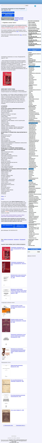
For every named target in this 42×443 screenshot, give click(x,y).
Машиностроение (32, 212)
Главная (30, 52)
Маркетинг (31, 171)
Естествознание (32, 111)
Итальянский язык (32, 129)
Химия (30, 74)
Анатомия (31, 87)
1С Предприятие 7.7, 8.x (34, 227)
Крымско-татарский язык (34, 140)
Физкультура (31, 101)
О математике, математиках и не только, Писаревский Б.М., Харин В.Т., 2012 (18, 263)
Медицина (31, 220)
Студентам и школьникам (34, 114)
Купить (2, 196)
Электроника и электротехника (32, 186)
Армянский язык (32, 134)
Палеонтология (32, 109)
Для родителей (32, 116)
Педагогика (31, 83)
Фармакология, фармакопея (34, 188)
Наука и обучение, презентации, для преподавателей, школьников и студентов (34, 61)
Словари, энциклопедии (34, 233)
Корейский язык (32, 138)
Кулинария (31, 236)
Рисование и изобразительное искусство (34, 120)
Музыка (30, 102)
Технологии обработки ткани (35, 199)
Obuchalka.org (4, 439)
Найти (29, 244)
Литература (31, 70)
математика (16, 239)
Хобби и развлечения (33, 184)
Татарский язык (32, 136)
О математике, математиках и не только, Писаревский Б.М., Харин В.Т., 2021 (18, 249)
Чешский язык (32, 151)
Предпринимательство (33, 178)
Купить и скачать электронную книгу (20, 226)
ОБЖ (30, 92)
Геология (31, 208)
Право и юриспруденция (34, 98)
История (30, 93)
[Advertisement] (10, 47)
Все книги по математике (33, 20)
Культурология (32, 115)
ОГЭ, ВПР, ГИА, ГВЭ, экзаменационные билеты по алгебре (34, 33)
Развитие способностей (34, 216)
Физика (30, 71)
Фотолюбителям (32, 183)
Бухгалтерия (31, 175)
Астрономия (31, 100)
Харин (2, 240)
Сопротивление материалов (34, 121)
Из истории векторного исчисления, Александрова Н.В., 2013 (18, 396)
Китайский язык (32, 158)
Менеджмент (31, 170)
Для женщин (31, 213)
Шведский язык (32, 153)
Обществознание (32, 107)
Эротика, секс (32, 232)
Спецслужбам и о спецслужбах (32, 222)
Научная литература (33, 118)
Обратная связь (31, 245)
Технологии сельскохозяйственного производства (33, 206)
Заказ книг (31, 209)
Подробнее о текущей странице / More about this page (18, 19)
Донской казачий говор (33, 155)
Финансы (31, 174)
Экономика (31, 172)
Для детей (31, 78)
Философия (31, 97)
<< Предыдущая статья (8, 425)
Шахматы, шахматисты (33, 217)
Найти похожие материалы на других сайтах (7, 19)
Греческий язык (32, 146)
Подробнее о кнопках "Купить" (9, 22)
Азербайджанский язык (33, 141)
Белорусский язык (32, 133)
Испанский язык (32, 127)
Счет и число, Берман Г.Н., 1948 (17, 410)
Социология (31, 82)
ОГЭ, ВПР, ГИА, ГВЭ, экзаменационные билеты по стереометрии (34, 44)
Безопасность (32, 235)
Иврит (30, 157)
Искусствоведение (32, 79)
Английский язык (32, 124)
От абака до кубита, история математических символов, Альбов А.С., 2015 (18, 307)
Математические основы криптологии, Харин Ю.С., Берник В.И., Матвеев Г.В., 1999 (18, 276)
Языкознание (31, 161)
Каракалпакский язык (33, 166)
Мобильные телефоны (33, 196)
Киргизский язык (32, 163)
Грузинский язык (32, 162)
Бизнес (30, 176)
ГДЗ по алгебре (31, 22)
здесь (17, 31)
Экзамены (30, 58)
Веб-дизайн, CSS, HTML (34, 228)
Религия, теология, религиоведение (33, 106)
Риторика (31, 91)
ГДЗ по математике (32, 25)
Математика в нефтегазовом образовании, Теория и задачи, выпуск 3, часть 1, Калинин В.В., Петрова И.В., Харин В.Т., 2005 (19, 291)
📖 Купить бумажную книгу (8, 12)
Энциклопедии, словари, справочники (33, 240)
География (31, 110)
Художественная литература (35, 89)
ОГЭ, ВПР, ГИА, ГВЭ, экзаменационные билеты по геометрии (34, 37)
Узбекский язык (32, 137)
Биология (31, 75)
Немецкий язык (32, 128)
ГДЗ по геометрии (32, 24)
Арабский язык (32, 142)
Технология (31, 80)
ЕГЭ (29, 57)
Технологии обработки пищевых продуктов (33, 201)
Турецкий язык (32, 144)
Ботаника (31, 88)
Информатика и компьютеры (35, 73)
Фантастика (31, 226)
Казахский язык (32, 145)
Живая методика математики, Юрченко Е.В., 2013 (17, 366)
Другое (29, 242)
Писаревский (22, 239)
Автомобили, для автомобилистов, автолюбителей (32, 191)
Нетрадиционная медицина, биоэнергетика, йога (34, 224)
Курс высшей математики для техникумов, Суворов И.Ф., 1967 (17, 381)
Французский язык (32, 125)
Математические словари (33, 28)
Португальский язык (33, 150)
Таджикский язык (32, 167)
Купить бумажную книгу (8, 225)
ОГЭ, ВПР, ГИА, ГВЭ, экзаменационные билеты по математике (34, 41)
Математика (31, 67)
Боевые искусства (32, 237)
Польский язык (32, 149)
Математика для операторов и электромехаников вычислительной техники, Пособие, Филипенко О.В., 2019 (18, 350)
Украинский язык (32, 132)
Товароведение (32, 179)
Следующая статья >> (20, 425)
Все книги (30, 241)
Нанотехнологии (32, 189)
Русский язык (31, 69)
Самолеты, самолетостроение (35, 194)
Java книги (31, 211)
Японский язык (32, 154)
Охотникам (31, 195)
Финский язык (32, 159)
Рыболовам (31, 231)
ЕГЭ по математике (32, 27)
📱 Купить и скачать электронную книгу (8, 15)
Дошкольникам (32, 65)
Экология (31, 104)
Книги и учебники (31, 63)
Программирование (33, 218)
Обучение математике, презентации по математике (34, 31)
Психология (31, 96)
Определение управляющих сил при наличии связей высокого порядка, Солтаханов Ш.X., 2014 (18, 336)
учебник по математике (8, 239)
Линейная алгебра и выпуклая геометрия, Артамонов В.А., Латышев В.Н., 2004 (18, 321)
